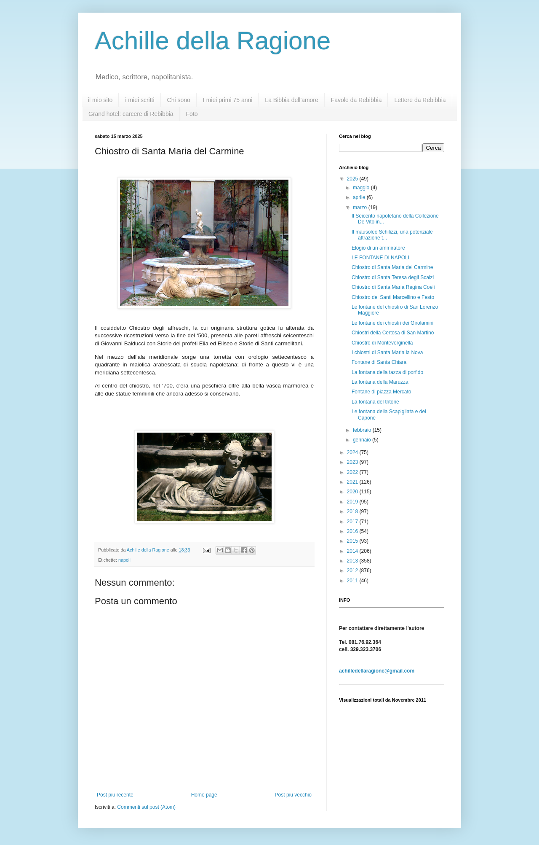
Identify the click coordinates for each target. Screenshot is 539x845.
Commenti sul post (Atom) (146, 807)
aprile (360, 197)
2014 (353, 551)
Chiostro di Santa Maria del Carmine (392, 267)
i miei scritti (139, 100)
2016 (353, 531)
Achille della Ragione (213, 41)
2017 (353, 522)
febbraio (363, 430)
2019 (353, 502)
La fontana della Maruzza (380, 382)
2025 (353, 179)
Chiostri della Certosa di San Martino (393, 333)
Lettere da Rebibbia (420, 100)
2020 (353, 492)
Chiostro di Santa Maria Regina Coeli (393, 287)
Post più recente (115, 795)
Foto (192, 113)
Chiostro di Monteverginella (382, 343)
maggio (362, 188)
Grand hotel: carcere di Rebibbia (130, 113)
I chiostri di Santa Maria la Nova (387, 352)
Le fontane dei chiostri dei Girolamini (392, 323)
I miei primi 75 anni (228, 100)
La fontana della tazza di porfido (387, 372)
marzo (360, 207)
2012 (353, 570)
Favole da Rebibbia (356, 100)
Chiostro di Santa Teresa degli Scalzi (393, 277)
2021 (353, 482)
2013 (353, 561)
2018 (353, 511)
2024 (353, 452)
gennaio (362, 440)
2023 (353, 462)
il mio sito (100, 100)
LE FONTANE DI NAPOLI (380, 258)
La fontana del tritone (375, 402)
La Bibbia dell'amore (291, 100)
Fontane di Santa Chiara (379, 362)
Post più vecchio (293, 795)
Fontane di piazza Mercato (381, 392)
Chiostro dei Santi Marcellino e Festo (393, 297)
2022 (353, 472)
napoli (124, 559)
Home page (204, 795)
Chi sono (178, 100)
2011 (353, 581)
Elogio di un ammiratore (378, 248)
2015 (353, 541)
